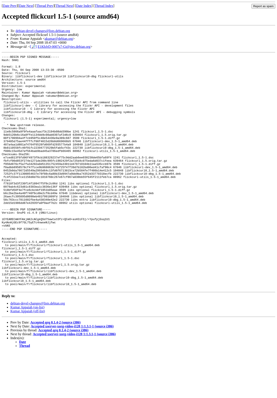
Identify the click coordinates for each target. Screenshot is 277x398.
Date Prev (10, 6)
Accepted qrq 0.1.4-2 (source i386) (55, 369)
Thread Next (64, 6)
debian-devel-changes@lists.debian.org (43, 31)
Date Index (84, 6)
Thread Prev (44, 6)
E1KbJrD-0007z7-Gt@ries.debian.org (64, 46)
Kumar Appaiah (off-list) (27, 358)
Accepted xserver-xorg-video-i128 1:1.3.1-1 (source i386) (72, 373)
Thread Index (104, 6)
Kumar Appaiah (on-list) (27, 354)
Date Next (26, 6)
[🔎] (33, 46)
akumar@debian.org (59, 38)
